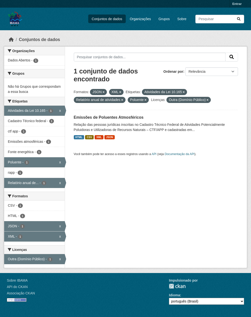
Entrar (237, 4)
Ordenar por (173, 71)
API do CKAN (17, 287)
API (154, 154)
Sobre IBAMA (17, 280)
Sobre (181, 19)
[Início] (11, 39)
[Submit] (239, 19)
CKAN (177, 286)
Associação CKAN (21, 293)
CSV (89, 137)
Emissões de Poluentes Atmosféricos (109, 117)
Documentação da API (180, 154)
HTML (78, 137)
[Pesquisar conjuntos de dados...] (219, 19)
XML (99, 137)
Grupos (164, 19)
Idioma (174, 295)
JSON (109, 137)
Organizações (140, 19)
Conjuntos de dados (107, 19)
